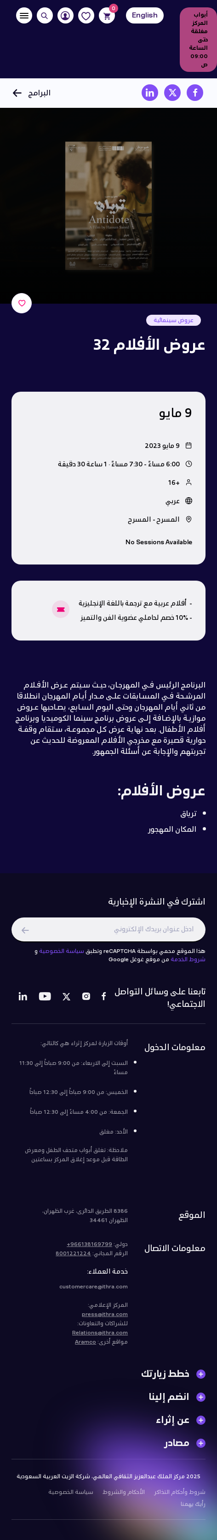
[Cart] (107, 15)
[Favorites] (86, 15)
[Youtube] (45, 1000)
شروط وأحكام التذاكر (180, 1493)
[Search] (45, 15)
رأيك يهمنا (193, 1505)
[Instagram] (86, 1000)
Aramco (85, 1343)
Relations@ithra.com (100, 1334)
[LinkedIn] (22, 1000)
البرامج (31, 92)
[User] (65, 15)
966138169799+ (89, 1246)
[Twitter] (66, 1000)
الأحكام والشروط (124, 1493)
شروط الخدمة (188, 961)
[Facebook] (104, 1000)
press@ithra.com (105, 1316)
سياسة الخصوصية (61, 953)
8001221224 (73, 1255)
